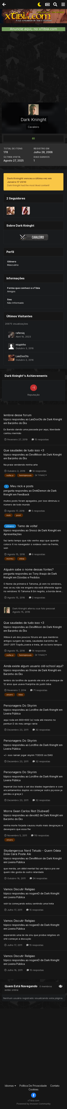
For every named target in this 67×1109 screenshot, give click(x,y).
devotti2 (34, 815)
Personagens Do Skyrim (20, 705)
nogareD (34, 893)
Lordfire (34, 709)
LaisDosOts (22, 356)
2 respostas (37, 597)
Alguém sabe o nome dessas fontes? (29, 569)
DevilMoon (35, 454)
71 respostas (38, 690)
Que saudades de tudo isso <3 (24, 450)
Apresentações (13, 534)
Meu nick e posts (21, 486)
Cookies (33, 1089)
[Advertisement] (33, 66)
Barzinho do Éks (17, 423)
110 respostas (40, 835)
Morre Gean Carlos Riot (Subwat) (26, 811)
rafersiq (20, 333)
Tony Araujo (40, 573)
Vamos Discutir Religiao (19, 889)
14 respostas (37, 470)
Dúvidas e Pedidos (28, 577)
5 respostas (37, 510)
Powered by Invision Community (34, 1103)
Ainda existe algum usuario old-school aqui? (33, 666)
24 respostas (38, 878)
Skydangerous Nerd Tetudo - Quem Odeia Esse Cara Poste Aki (32, 852)
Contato (54, 1085)
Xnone (33, 670)
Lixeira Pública (12, 713)
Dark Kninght (54, 419)
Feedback (23, 494)
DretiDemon (39, 490)
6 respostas (37, 554)
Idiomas (10, 1085)
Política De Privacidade (33, 1085)
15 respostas (40, 439)
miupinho (21, 344)
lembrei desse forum (17, 415)
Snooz (33, 530)
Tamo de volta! (27, 526)
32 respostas (41, 729)
